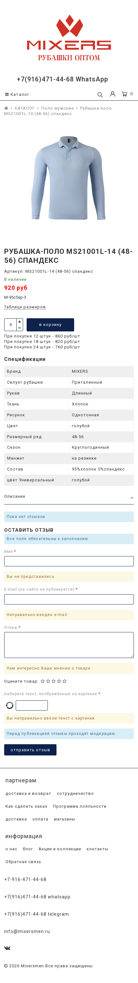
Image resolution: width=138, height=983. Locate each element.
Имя (9, 551)
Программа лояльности (79, 806)
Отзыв (11, 627)
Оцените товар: (21, 681)
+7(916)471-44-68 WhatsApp (62, 79)
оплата (39, 819)
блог (27, 848)
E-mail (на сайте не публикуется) (40, 589)
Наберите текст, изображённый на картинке (51, 694)
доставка (15, 819)
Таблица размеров (25, 306)
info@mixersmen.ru (27, 931)
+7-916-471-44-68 (25, 879)
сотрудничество (75, 793)
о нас (10, 848)
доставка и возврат (27, 793)
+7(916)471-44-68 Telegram (36, 914)
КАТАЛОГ (25, 108)
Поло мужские (57, 108)
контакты (96, 848)
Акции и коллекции (59, 848)
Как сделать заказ (25, 806)
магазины (64, 819)
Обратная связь (22, 861)
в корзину (50, 324)
